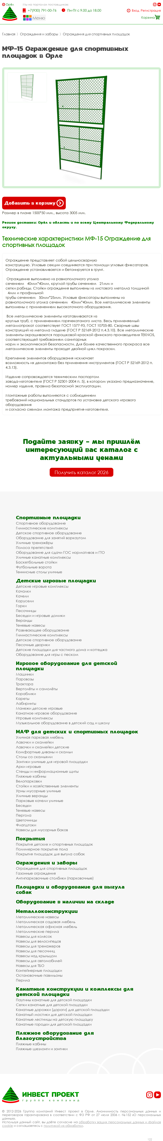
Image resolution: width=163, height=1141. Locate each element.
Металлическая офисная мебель (46, 926)
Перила (23, 980)
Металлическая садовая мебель (45, 922)
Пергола (23, 815)
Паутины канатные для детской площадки (54, 1000)
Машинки (25, 674)
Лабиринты (26, 703)
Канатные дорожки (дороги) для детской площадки (62, 1009)
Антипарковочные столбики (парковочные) (55, 878)
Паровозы (25, 679)
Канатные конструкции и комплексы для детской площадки (74, 991)
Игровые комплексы (34, 718)
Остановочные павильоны (39, 975)
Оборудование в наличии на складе (65, 901)
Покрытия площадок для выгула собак (50, 854)
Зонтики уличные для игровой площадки (52, 761)
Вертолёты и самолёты (37, 689)
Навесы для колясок (34, 936)
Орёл (10, 4)
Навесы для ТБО (30, 965)
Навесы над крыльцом (36, 956)
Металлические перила (37, 931)
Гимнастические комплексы (42, 528)
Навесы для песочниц (35, 951)
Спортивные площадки (48, 517)
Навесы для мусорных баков (42, 830)
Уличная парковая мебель (40, 737)
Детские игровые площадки (56, 580)
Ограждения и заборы (39, 34)
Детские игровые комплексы (42, 586)
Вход (135, 10)
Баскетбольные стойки (36, 562)
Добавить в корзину (34, 203)
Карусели (25, 601)
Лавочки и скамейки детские (42, 747)
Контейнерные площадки (39, 970)
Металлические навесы (37, 917)
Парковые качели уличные (39, 800)
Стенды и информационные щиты (47, 771)
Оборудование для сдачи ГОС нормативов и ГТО (60, 552)
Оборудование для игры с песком (47, 654)
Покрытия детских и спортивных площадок (54, 844)
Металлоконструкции (47, 911)
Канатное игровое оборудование (46, 713)
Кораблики (26, 693)
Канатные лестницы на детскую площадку (54, 1019)
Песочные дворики (33, 645)
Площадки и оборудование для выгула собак (70, 889)
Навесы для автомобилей (39, 960)
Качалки (23, 591)
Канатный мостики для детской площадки (54, 1014)
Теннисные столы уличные (39, 572)
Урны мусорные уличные (38, 791)
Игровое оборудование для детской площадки (66, 666)
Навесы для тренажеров (38, 946)
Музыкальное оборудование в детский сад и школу (63, 723)
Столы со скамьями (34, 757)
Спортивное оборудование (41, 523)
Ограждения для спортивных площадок (96, 34)
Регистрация (151, 10)
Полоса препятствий (34, 547)
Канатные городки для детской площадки (53, 1024)
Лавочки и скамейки (34, 742)
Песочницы (26, 610)
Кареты (22, 698)
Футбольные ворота (34, 567)
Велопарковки (29, 781)
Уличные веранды (32, 796)
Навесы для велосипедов (38, 941)
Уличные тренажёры (34, 542)
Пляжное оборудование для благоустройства (55, 1035)
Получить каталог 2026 (81, 472)
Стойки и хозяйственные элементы (47, 786)
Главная (8, 34)
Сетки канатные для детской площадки (51, 1005)
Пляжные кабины (31, 776)
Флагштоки (26, 825)
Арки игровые (28, 766)
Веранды (24, 620)
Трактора (24, 684)
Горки (21, 606)
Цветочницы (26, 820)
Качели (22, 596)
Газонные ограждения (36, 873)
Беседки (23, 805)
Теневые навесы (30, 625)
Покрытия (30, 838)
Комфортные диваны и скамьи (44, 752)
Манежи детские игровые (39, 708)
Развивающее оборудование (42, 630)
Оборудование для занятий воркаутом (51, 538)
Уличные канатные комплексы (43, 557)
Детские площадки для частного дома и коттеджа (61, 649)
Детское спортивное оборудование (49, 533)
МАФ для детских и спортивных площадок (77, 731)
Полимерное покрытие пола (42, 849)
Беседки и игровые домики (40, 615)
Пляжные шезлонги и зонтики (41, 1049)
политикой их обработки (63, 1125)
